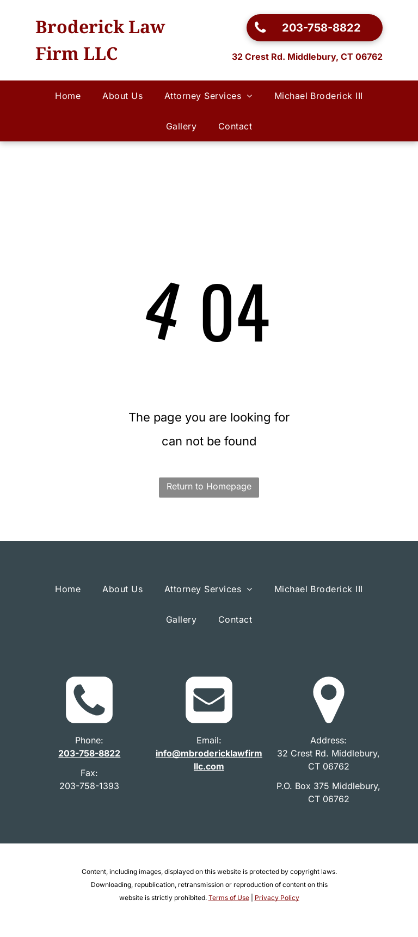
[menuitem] (67, 95)
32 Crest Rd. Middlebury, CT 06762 (307, 56)
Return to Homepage (209, 486)
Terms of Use (228, 897)
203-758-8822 (89, 753)
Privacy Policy (277, 897)
